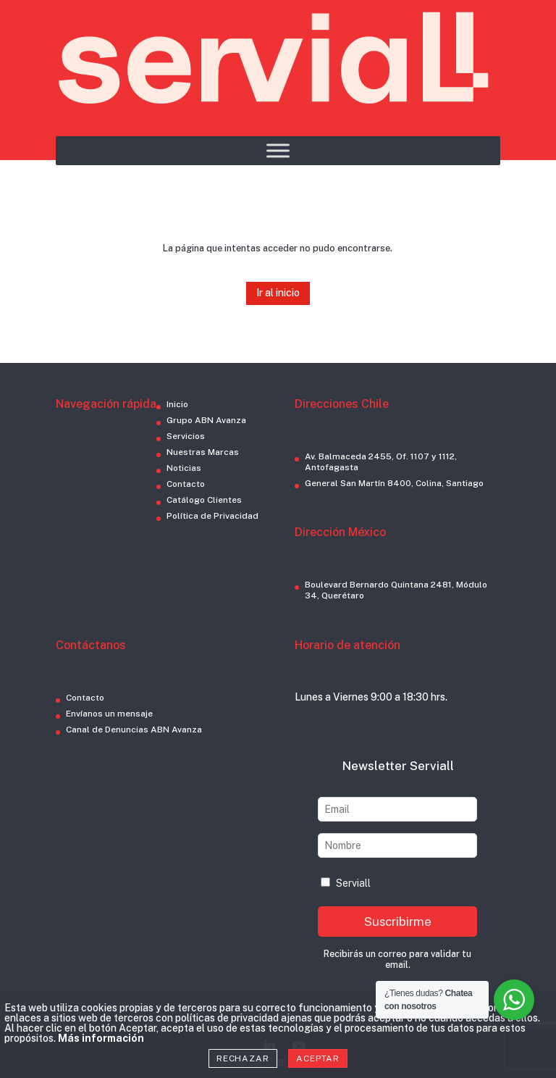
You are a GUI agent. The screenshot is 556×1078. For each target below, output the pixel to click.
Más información (101, 1038)
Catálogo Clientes (204, 500)
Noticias (184, 468)
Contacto (186, 484)
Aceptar (318, 1058)
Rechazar (242, 1058)
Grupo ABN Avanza (206, 420)
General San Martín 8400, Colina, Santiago (394, 483)
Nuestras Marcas (203, 452)
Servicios (186, 436)
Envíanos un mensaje (109, 714)
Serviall (346, 883)
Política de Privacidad (212, 516)
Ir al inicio (278, 292)
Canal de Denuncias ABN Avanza (134, 729)
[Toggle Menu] (278, 150)
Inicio (177, 404)
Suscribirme (397, 921)
